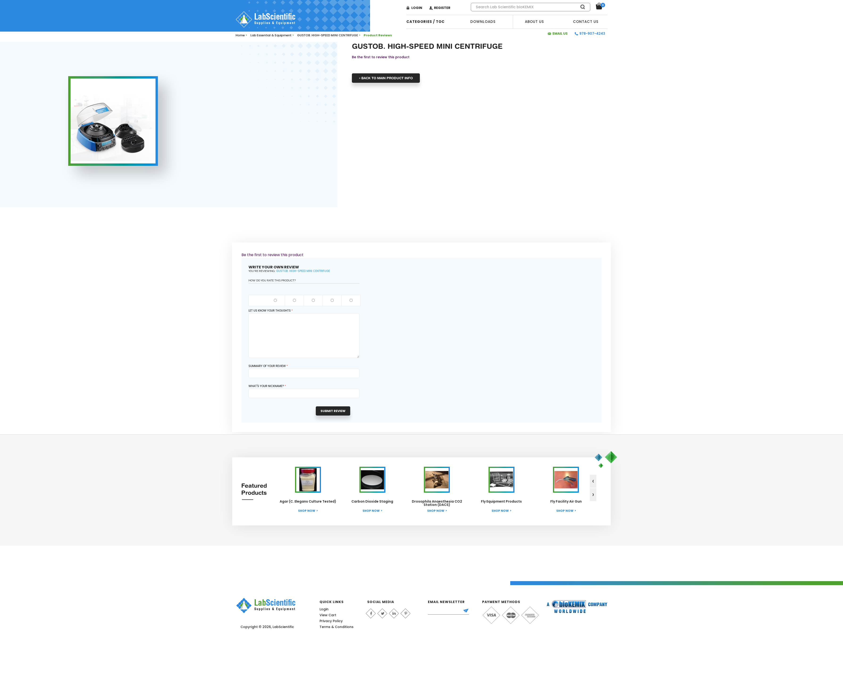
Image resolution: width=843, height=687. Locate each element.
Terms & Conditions (337, 627)
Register (442, 7)
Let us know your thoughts (270, 310)
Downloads (483, 21)
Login (416, 7)
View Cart (328, 615)
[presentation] (593, 481)
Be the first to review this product (380, 57)
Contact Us (586, 21)
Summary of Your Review (267, 366)
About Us (534, 21)
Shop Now (306, 511)
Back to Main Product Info (386, 78)
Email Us (560, 33)
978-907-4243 (592, 33)
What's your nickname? (266, 386)
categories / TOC (425, 21)
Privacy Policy (331, 621)
